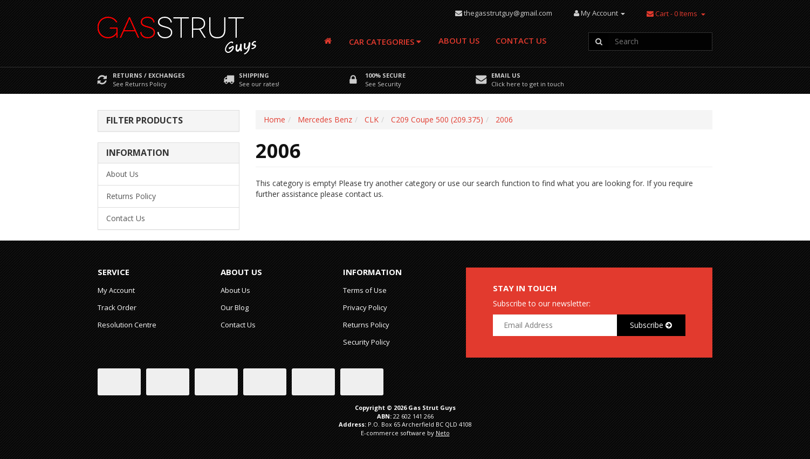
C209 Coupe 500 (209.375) (437, 119)
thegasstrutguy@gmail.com (508, 13)
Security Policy (366, 342)
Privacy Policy (365, 307)
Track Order (117, 307)
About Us (458, 40)
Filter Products (144, 121)
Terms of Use (365, 290)
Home (274, 119)
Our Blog (235, 307)
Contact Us (521, 40)
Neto (443, 433)
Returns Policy (131, 196)
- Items (672, 13)
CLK (372, 119)
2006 (504, 119)
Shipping (254, 75)
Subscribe (651, 325)
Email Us (505, 75)
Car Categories (385, 41)
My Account (116, 290)
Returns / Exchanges (149, 75)
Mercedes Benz (325, 119)
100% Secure (385, 75)
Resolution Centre (127, 325)
